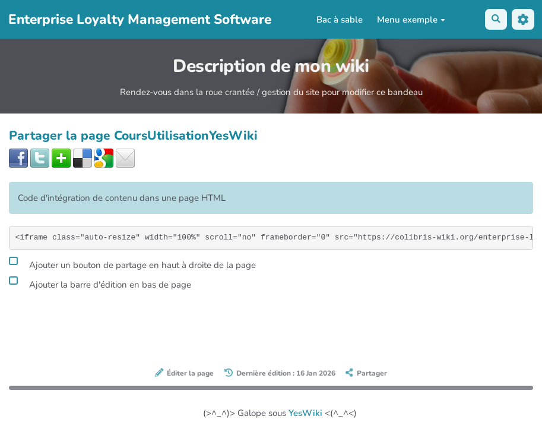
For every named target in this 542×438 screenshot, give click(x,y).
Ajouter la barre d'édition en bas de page (100, 283)
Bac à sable (339, 20)
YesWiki (305, 413)
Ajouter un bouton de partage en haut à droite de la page (132, 263)
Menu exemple (411, 20)
